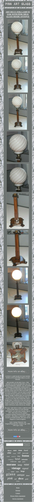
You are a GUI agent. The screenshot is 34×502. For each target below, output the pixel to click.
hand (26, 450)
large (23, 471)
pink (10, 478)
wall (19, 453)
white (9, 453)
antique (20, 474)
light (19, 461)
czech (12, 471)
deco (20, 478)
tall (15, 479)
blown (9, 450)
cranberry (10, 459)
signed (25, 468)
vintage (16, 468)
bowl (17, 459)
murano (11, 464)
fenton (25, 455)
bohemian (25, 459)
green (24, 461)
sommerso (13, 456)
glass (10, 474)
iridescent (13, 461)
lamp (20, 465)
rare (15, 450)
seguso (17, 471)
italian (8, 469)
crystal (14, 453)
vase (26, 464)
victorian (17, 481)
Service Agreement (17, 499)
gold (26, 479)
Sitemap (17, 490)
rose (20, 450)
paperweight (25, 453)
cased (8, 456)
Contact (18, 493)
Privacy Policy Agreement (17, 496)
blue (18, 456)
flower (28, 475)
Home (17, 487)
